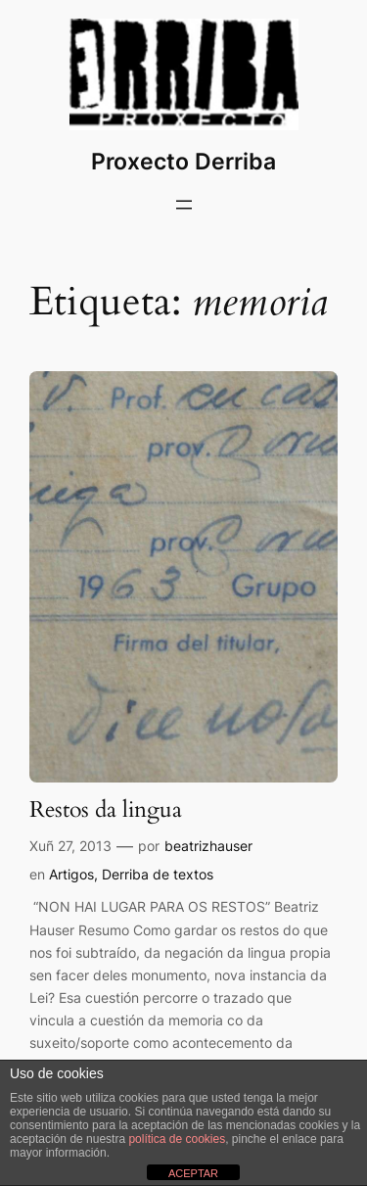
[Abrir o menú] (184, 204)
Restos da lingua (105, 810)
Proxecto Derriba (183, 161)
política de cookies (176, 1139)
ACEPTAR (193, 1173)
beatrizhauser (208, 845)
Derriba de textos (157, 874)
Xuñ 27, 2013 (70, 845)
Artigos (71, 874)
